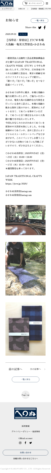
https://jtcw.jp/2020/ (16, 184)
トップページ (7, 9)
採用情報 (25, 426)
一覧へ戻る (39, 20)
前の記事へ (15, 371)
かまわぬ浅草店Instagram (18, 191)
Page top (25, 394)
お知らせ (21, 9)
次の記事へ (35, 371)
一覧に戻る (25, 382)
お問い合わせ (25, 453)
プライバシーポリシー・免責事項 (25, 432)
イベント (23, 34)
